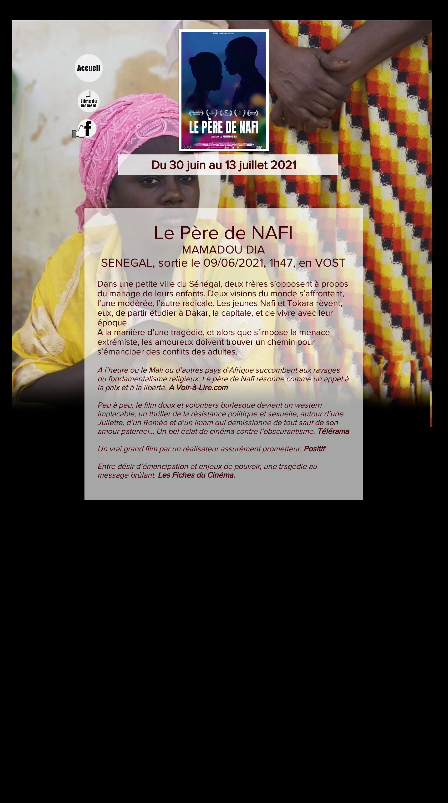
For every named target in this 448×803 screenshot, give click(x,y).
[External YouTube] (225, 568)
